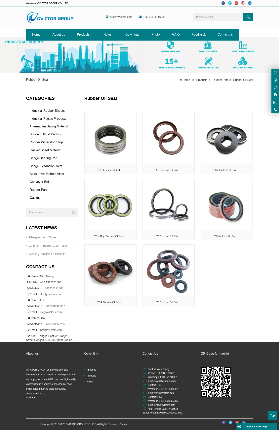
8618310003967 (55, 306)
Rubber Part (220, 80)
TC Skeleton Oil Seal (167, 302)
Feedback (199, 34)
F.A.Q (176, 34)
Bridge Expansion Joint (46, 166)
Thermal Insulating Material (49, 126)
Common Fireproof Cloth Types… (49, 245)
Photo (155, 34)
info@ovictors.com (120, 16)
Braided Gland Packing (46, 134)
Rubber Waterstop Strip (46, 142)
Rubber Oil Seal (243, 80)
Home (36, 34)
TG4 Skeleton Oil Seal (109, 302)
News (108, 34)
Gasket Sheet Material (45, 150)
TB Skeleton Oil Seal (225, 236)
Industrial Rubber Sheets (47, 110)
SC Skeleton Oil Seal (167, 169)
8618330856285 (55, 324)
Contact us (225, 34)
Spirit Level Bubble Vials (47, 174)
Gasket (35, 197)
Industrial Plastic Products (48, 118)
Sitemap (123, 424)
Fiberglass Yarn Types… (44, 237)
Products (84, 34)
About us (59, 34)
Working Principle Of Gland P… (48, 254)
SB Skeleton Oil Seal (109, 169)
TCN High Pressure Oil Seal (109, 236)
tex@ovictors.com (51, 312)
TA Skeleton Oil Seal (167, 236)
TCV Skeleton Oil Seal (225, 169)
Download (132, 34)
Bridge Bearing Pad (43, 158)
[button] (91, 34)
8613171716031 (55, 288)
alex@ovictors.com (51, 294)
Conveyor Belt (40, 181)
